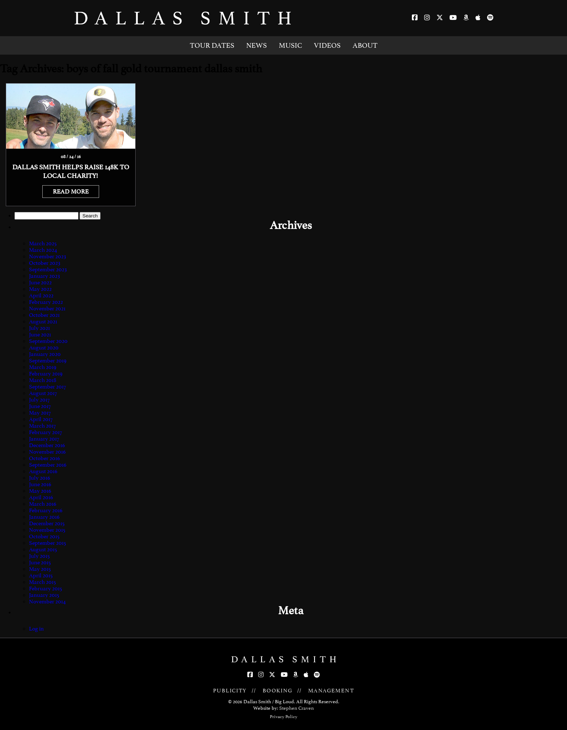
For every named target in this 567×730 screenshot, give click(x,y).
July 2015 (39, 556)
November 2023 (47, 256)
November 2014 (47, 601)
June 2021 (40, 334)
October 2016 (44, 458)
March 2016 (42, 504)
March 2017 (42, 426)
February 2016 (46, 510)
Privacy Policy (283, 716)
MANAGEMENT (331, 690)
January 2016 (44, 517)
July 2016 (39, 478)
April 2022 (41, 295)
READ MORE (71, 191)
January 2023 (44, 276)
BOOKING (278, 690)
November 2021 (47, 308)
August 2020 (44, 347)
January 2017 (44, 439)
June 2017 (40, 406)
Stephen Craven (296, 708)
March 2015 (42, 582)
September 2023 (48, 269)
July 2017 (39, 399)
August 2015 (43, 549)
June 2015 (40, 562)
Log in (36, 628)
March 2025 (43, 243)
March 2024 (43, 250)
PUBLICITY (230, 690)
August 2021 (43, 321)
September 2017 (47, 386)
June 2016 (40, 484)
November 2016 (47, 452)
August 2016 (43, 471)
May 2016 (40, 491)
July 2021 (39, 328)
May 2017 (40, 412)
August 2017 (43, 393)
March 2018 (42, 380)
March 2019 (42, 367)
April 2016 (41, 497)
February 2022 (46, 302)
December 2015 (47, 523)
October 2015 (44, 536)
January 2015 (44, 595)
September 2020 (48, 341)
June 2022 (40, 282)
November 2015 (47, 530)
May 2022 (40, 289)
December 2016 (47, 445)
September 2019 (48, 360)
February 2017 (45, 432)
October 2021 (44, 315)
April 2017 (40, 419)
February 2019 (46, 373)
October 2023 (44, 263)
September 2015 (47, 543)
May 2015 (40, 569)
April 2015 (41, 575)
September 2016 (48, 465)
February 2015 (45, 588)
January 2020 (45, 354)
